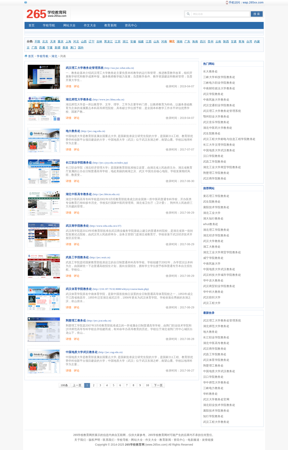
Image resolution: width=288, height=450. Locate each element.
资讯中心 (133, 26)
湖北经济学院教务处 (216, 235)
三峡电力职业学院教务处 (219, 82)
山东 (156, 41)
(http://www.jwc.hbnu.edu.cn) (108, 99)
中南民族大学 (212, 263)
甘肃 (234, 41)
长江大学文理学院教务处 (219, 144)
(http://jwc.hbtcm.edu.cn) (106, 194)
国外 (81, 47)
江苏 (118, 41)
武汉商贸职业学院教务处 (219, 286)
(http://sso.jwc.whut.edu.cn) (119, 68)
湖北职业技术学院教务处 (219, 405)
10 (147, 385)
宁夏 (50, 47)
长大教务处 (210, 71)
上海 (68, 41)
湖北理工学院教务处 (216, 229)
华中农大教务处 (213, 280)
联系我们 (108, 439)
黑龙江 (108, 41)
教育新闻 (112, 26)
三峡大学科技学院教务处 (219, 77)
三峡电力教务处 (213, 388)
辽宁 (91, 41)
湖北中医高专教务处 (79, 194)
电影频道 (193, 439)
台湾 (249, 41)
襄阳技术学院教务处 (216, 207)
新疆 (57, 47)
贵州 (210, 41)
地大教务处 (73, 131)
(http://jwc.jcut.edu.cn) (99, 320)
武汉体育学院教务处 (79, 288)
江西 (149, 41)
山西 (84, 41)
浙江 (125, 41)
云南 (218, 41)
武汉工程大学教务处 (216, 421)
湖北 (172, 41)
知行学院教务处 (213, 416)
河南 (164, 41)
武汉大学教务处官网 (216, 399)
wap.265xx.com (253, 2)
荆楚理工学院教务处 (216, 172)
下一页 (158, 385)
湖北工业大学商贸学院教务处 (222, 167)
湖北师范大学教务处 (79, 99)
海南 (195, 41)
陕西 (226, 41)
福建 (141, 41)
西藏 (42, 47)
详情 (69, 86)
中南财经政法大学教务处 (219, 88)
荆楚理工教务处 (76, 320)
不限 (37, 41)
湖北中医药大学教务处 (217, 127)
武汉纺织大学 (212, 297)
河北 (76, 41)
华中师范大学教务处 (216, 382)
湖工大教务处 (212, 246)
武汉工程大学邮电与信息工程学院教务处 (229, 139)
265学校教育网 (135, 444)
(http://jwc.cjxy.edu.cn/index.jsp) (110, 162)
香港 (65, 47)
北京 (45, 41)
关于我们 (80, 439)
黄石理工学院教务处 (216, 196)
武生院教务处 (212, 133)
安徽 (133, 41)
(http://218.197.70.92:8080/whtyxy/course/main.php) (121, 289)
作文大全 (92, 26)
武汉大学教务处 (213, 241)
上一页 (77, 385)
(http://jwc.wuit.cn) (100, 257)
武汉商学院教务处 (77, 225)
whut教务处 (210, 224)
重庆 (61, 41)
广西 (34, 47)
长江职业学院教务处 (79, 162)
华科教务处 (210, 393)
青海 (241, 41)
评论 (77, 86)
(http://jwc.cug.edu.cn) (93, 131)
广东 (187, 41)
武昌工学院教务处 (77, 257)
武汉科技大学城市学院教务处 (222, 274)
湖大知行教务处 (213, 218)
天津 (53, 41)
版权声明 (94, 439)
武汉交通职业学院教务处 (219, 105)
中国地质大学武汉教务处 (82, 352)
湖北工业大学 (212, 212)
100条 (64, 385)
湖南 (179, 41)
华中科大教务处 (213, 291)
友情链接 (208, 439)
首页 (34, 26)
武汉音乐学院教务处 (216, 122)
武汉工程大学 (212, 303)
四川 (203, 41)
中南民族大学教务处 (216, 99)
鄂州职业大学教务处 (216, 116)
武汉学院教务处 (213, 94)
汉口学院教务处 (213, 156)
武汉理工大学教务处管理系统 (85, 67)
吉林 (99, 41)
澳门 (73, 47)
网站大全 (71, 26)
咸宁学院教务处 (213, 257)
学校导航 (51, 26)
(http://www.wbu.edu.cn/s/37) (105, 225)
